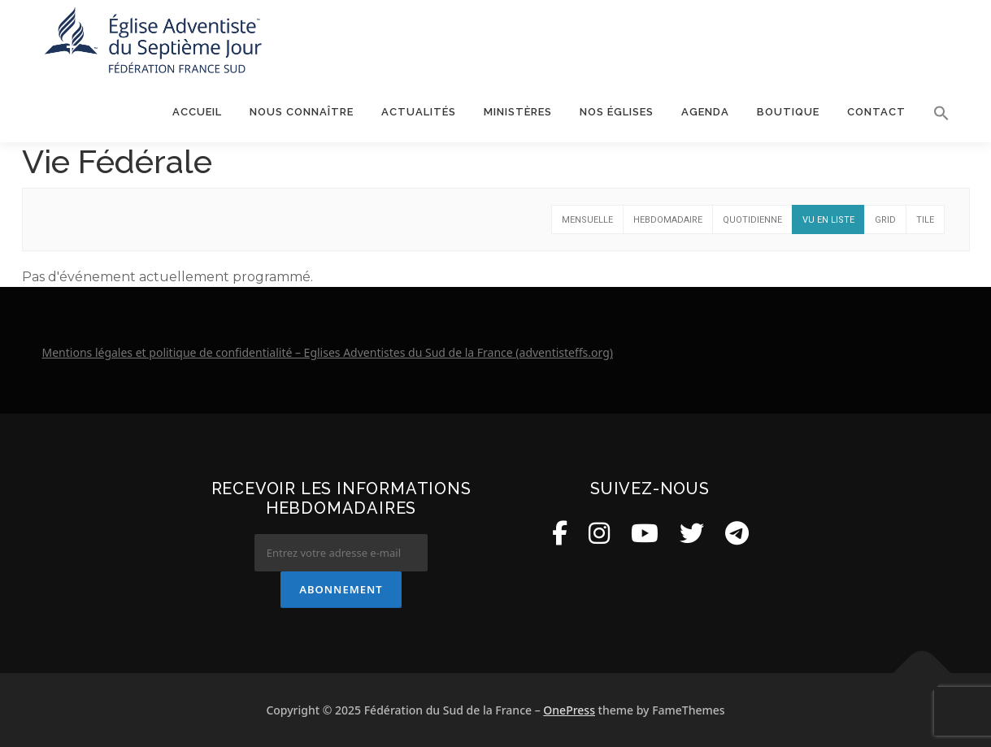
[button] (934, 113)
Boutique (788, 112)
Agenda (705, 112)
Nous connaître (302, 112)
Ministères (518, 112)
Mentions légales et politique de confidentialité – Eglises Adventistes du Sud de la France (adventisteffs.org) (328, 352)
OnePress (569, 710)
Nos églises (617, 112)
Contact (876, 112)
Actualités (418, 112)
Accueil (197, 112)
